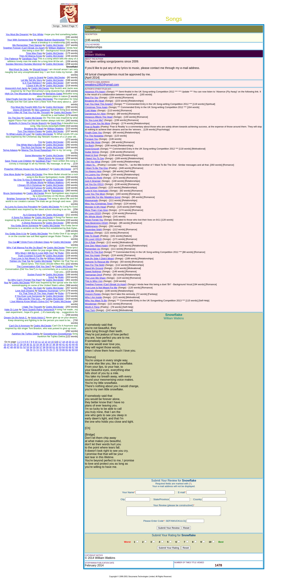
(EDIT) (92, 27)
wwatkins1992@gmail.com (102, 84)
